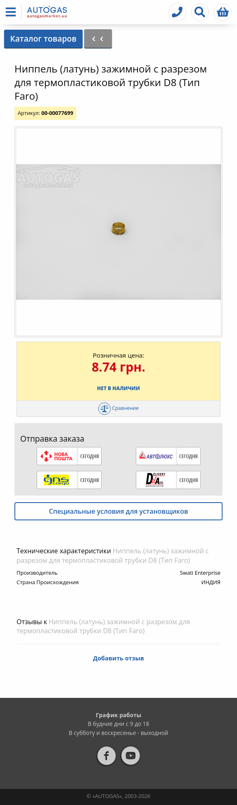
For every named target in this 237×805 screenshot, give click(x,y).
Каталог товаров (43, 38)
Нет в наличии (118, 388)
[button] (12, 11)
